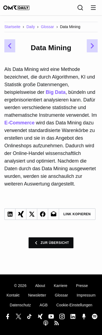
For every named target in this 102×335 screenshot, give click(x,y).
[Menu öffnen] (93, 7)
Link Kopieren (77, 214)
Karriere (60, 285)
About (40, 285)
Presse (82, 285)
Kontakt (13, 295)
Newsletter (37, 295)
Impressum (86, 295)
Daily (30, 27)
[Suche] (80, 7)
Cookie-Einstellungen (74, 305)
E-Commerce (19, 122)
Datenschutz (20, 305)
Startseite (12, 27)
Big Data (56, 92)
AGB (43, 305)
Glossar (47, 27)
